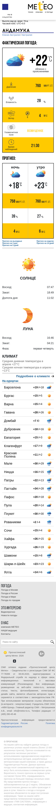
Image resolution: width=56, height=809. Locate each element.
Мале (8, 463)
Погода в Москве (9, 590)
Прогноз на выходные (12, 241)
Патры (9, 480)
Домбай (10, 421)
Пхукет (9, 514)
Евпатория (12, 437)
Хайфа (9, 539)
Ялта (8, 572)
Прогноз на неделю (45, 241)
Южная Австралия (11, 35)
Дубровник (12, 429)
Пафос (9, 497)
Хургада (10, 547)
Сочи (8, 530)
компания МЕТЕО (10, 627)
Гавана (9, 412)
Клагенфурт (13, 446)
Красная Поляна (10, 454)
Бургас (9, 396)
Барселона (12, 387)
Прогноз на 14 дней (45, 243)
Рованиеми (12, 522)
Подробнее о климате (35, 376)
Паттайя (10, 489)
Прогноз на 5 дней (10, 245)
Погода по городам (10, 600)
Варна (8, 404)
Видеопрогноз (8, 612)
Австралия (27, 35)
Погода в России (9, 593)
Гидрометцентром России (14, 723)
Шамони (10, 555)
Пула (8, 505)
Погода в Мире (8, 597)
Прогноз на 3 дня (9, 243)
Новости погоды (9, 615)
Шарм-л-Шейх (14, 564)
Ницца (9, 472)
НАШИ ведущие (9, 630)
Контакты (5, 634)
